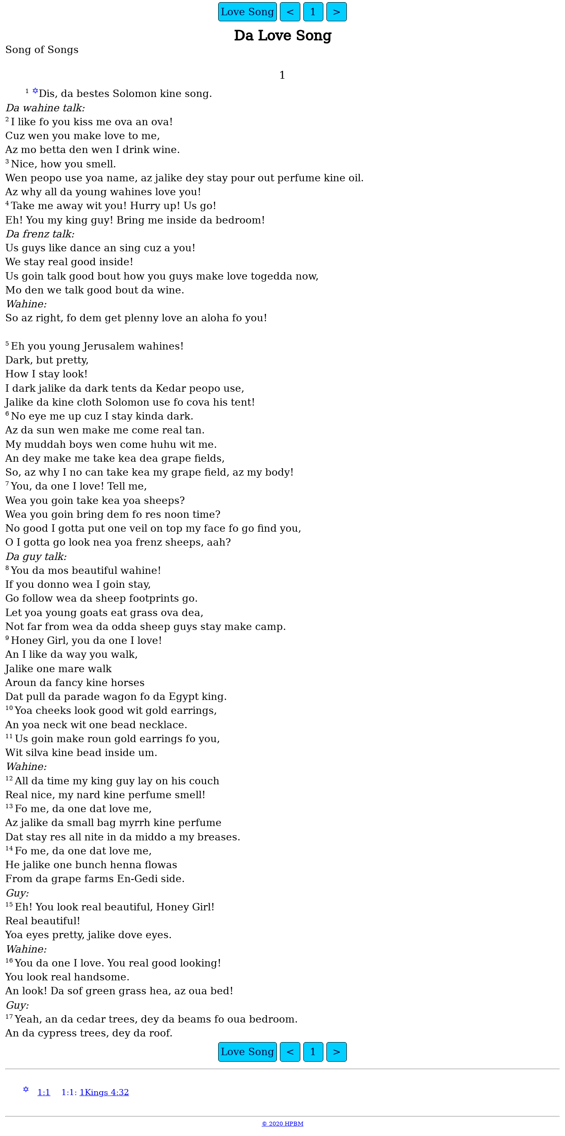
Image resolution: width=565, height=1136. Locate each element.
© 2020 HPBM (282, 1123)
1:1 (43, 1092)
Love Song (247, 11)
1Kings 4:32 (104, 1092)
